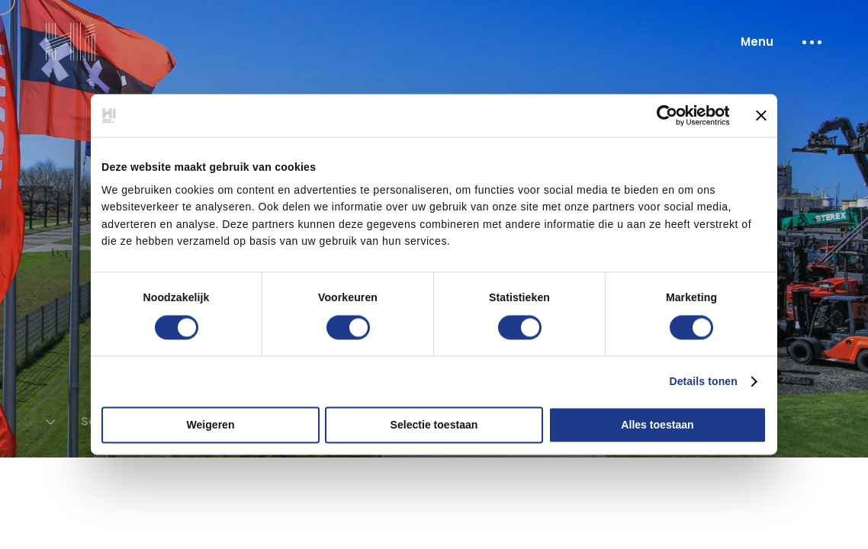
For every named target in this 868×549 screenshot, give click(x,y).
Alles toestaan (657, 425)
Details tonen (703, 381)
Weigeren (211, 425)
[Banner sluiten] (761, 116)
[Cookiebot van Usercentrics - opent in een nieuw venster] (662, 116)
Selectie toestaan (434, 425)
